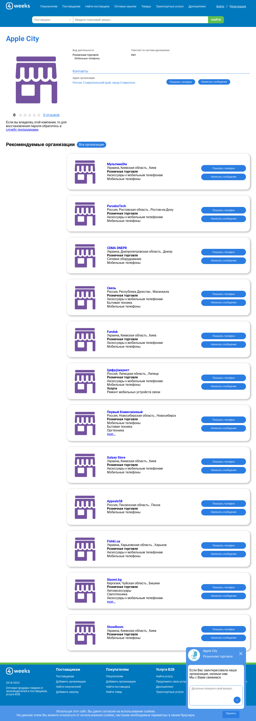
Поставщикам (71, 6)
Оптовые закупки (125, 6)
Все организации (91, 144)
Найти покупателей (68, 686)
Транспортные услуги (170, 6)
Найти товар (114, 691)
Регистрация (238, 6)
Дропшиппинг (197, 6)
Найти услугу (164, 676)
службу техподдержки (22, 130)
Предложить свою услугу (172, 681)
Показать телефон (181, 81)
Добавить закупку (67, 691)
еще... (111, 434)
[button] (237, 700)
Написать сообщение (223, 176)
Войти (220, 6)
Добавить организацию (71, 681)
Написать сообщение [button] (214, 81)
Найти (216, 19)
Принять (231, 713)
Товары (146, 6)
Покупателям (48, 6)
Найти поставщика (97, 6)
